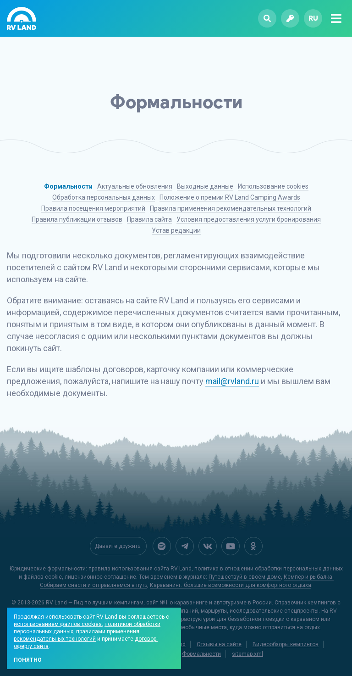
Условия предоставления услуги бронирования (248, 219)
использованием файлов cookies (58, 624)
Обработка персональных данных (103, 197)
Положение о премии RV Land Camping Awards (230, 197)
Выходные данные (205, 186)
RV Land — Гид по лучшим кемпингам (94, 602)
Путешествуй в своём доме (245, 577)
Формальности (68, 186)
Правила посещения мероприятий (93, 208)
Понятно (28, 660)
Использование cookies (273, 186)
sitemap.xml (247, 654)
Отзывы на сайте (219, 644)
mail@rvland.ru (232, 381)
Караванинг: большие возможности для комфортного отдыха (230, 585)
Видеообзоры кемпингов (286, 644)
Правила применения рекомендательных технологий (230, 208)
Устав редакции (176, 230)
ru (313, 18)
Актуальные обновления (134, 186)
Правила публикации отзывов (77, 219)
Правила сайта (149, 219)
